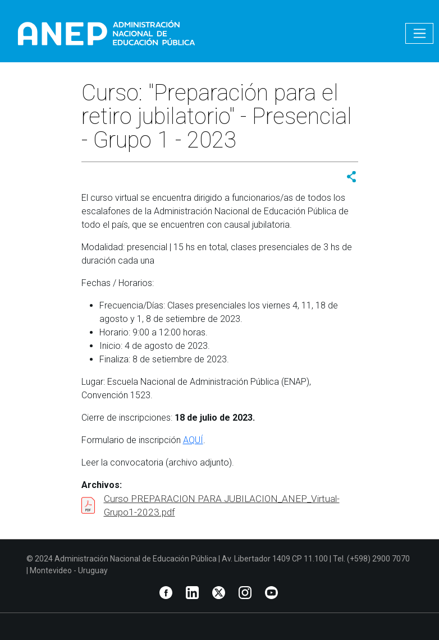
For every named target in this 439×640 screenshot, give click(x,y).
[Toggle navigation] (419, 33)
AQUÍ (193, 440)
